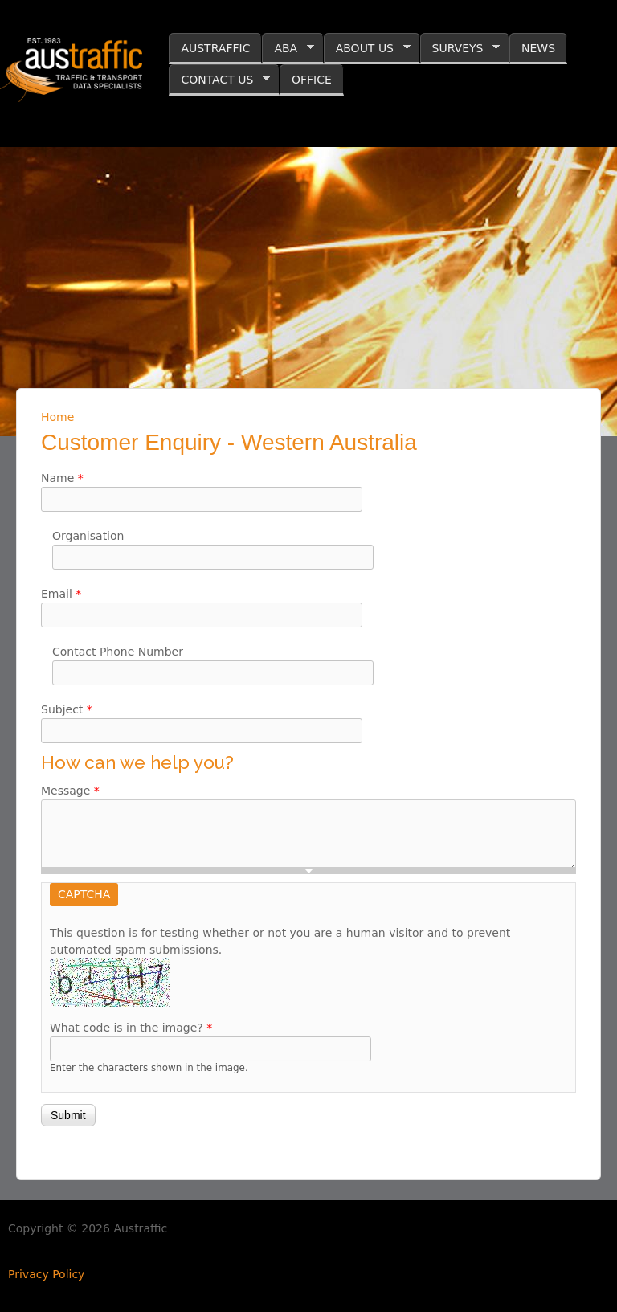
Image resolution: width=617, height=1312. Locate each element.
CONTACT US (219, 80)
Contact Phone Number (117, 651)
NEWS (538, 48)
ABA (288, 48)
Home (57, 417)
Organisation (88, 535)
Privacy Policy (46, 1274)
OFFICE (312, 79)
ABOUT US (367, 48)
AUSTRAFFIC (215, 48)
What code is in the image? (131, 1027)
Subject (66, 709)
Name (62, 478)
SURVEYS (460, 48)
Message (70, 790)
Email (61, 593)
